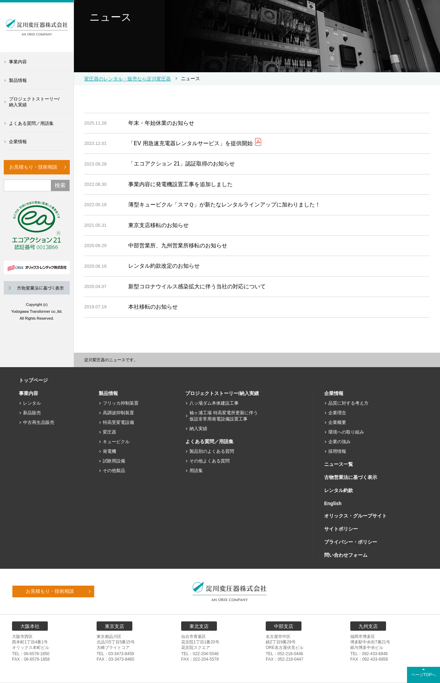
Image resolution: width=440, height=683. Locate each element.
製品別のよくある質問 (211, 451)
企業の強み (339, 441)
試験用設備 (114, 460)
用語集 (196, 470)
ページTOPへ (423, 674)
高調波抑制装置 (118, 412)
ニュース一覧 (338, 464)
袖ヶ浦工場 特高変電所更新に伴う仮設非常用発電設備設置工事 (223, 415)
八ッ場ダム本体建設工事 (214, 403)
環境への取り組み (346, 432)
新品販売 (32, 412)
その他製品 (114, 470)
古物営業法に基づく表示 (350, 477)
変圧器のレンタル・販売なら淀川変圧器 (127, 79)
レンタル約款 (338, 490)
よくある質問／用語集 (31, 123)
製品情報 (18, 80)
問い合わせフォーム (345, 555)
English (333, 503)
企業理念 (337, 412)
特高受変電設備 (118, 422)
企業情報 (18, 141)
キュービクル (116, 441)
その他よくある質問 (209, 460)
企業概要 (337, 422)
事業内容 (18, 61)
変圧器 (109, 432)
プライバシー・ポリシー (350, 542)
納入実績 (198, 428)
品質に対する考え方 (348, 403)
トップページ (33, 380)
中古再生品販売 (38, 422)
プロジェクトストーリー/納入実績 (34, 101)
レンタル (32, 403)
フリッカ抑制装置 (121, 403)
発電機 (109, 451)
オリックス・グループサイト (355, 516)
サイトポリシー (341, 529)
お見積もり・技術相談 (33, 167)
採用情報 (337, 451)
